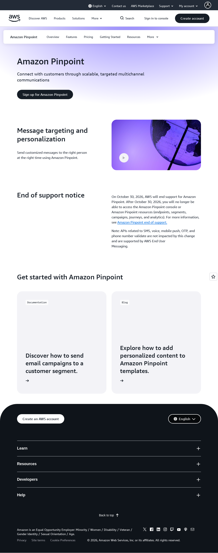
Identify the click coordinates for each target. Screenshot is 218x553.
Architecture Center (78, 477)
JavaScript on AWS (125, 494)
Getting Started (75, 445)
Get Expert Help (171, 486)
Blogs (21, 499)
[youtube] (179, 530)
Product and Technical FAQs (85, 486)
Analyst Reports (76, 494)
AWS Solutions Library (81, 469)
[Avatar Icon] (207, 5)
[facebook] (151, 530)
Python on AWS (123, 469)
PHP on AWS (121, 486)
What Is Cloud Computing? (37, 453)
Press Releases (28, 507)
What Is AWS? (27, 445)
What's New (25, 491)
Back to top (109, 515)
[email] (192, 530)
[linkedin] (158, 530)
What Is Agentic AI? (31, 461)
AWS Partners (74, 502)
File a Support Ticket (174, 453)
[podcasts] (185, 530)
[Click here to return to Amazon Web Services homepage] (14, 20)
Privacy (21, 540)
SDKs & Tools (122, 453)
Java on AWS (121, 477)
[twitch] (172, 530)
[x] (144, 530)
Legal (163, 502)
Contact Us (167, 445)
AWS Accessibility (172, 494)
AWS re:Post (168, 461)
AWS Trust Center (77, 461)
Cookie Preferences (62, 540)
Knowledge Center (172, 469)
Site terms (38, 540)
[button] (37, 18)
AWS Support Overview (176, 477)
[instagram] (165, 530)
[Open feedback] (213, 276)
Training (70, 453)
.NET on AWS (121, 461)
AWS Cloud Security (32, 483)
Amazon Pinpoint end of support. (142, 222)
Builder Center (122, 445)
